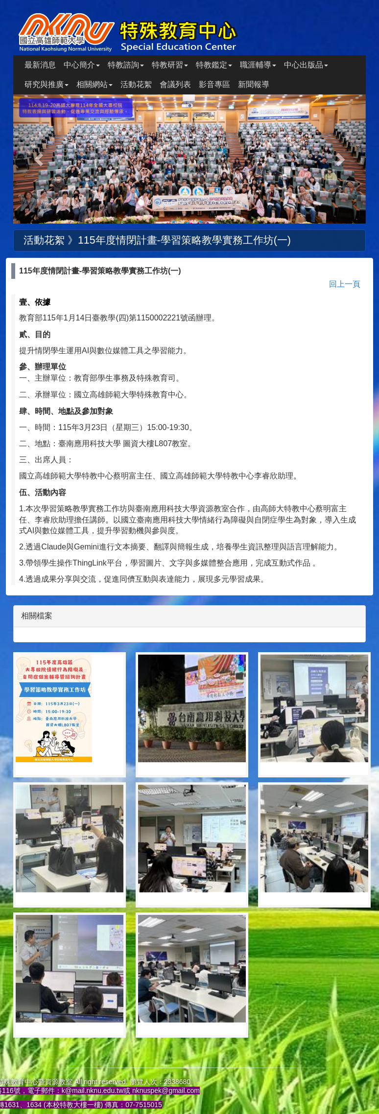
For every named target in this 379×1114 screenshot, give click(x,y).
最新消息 (40, 65)
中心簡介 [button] (82, 65)
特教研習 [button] (170, 65)
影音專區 (214, 84)
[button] (39, 159)
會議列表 (175, 84)
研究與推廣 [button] (46, 84)
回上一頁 (344, 284)
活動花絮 (136, 84)
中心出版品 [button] (306, 65)
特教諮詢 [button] (126, 65)
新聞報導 (253, 84)
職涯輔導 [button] (258, 65)
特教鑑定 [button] (214, 65)
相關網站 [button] (94, 84)
